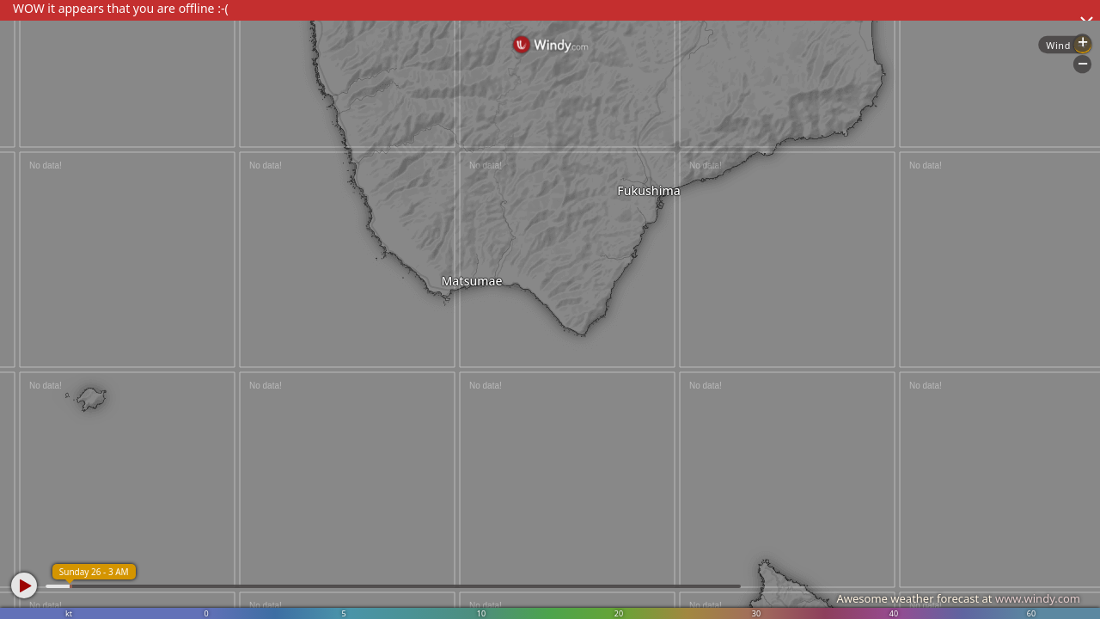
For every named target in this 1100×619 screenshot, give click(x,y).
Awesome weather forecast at (958, 598)
